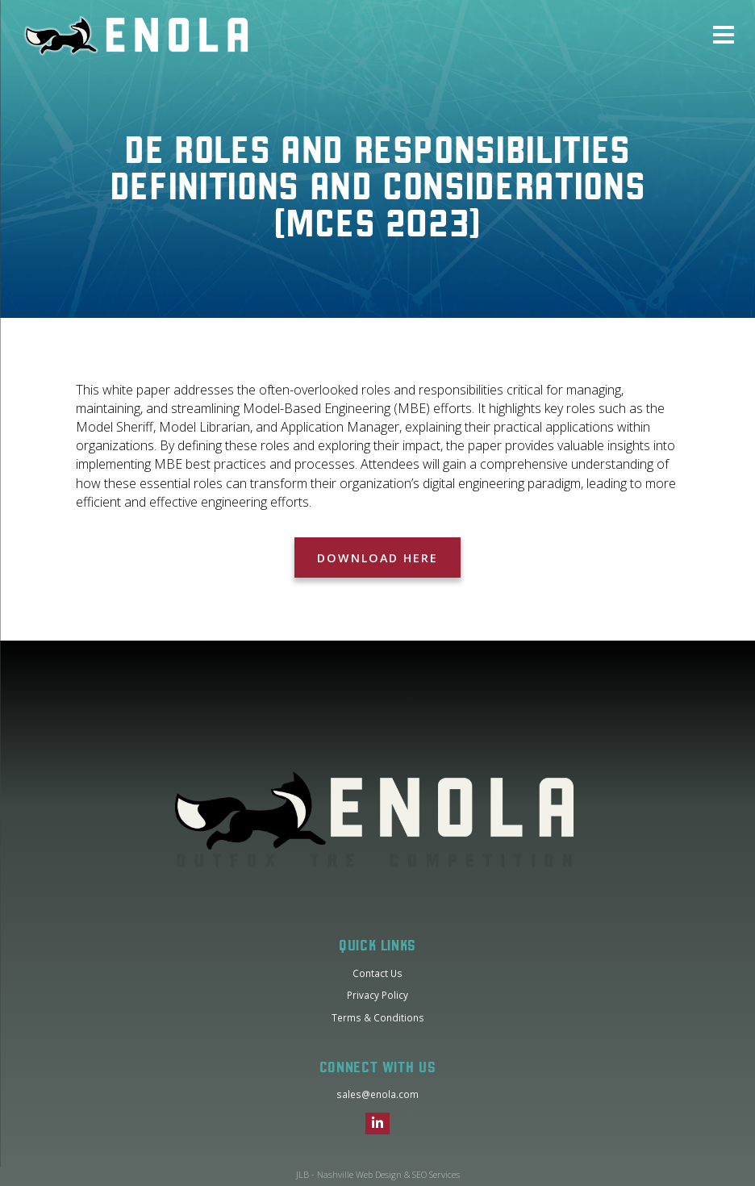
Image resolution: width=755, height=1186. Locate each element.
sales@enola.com (377, 1094)
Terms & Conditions (378, 1017)
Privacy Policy (377, 994)
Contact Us (377, 973)
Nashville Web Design (359, 1174)
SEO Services (436, 1174)
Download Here (377, 558)
